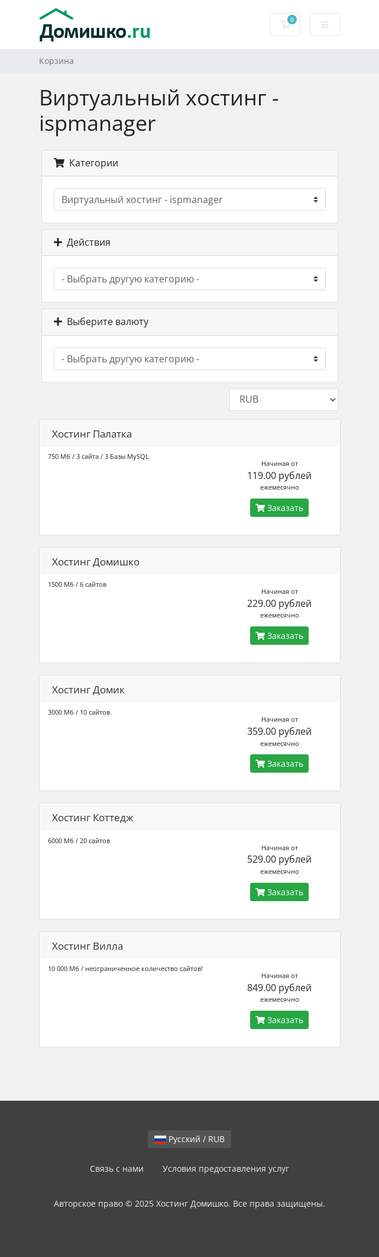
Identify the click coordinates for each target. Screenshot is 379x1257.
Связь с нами (117, 1168)
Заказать (279, 507)
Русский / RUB (189, 1139)
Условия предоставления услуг (226, 1168)
